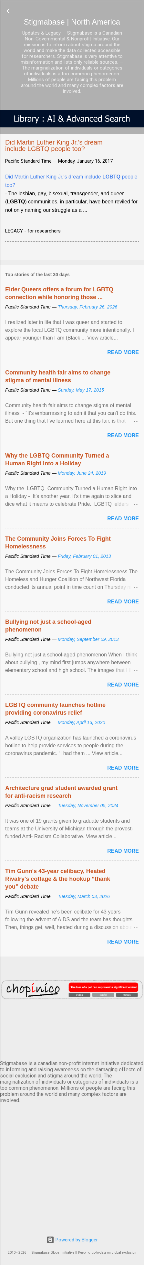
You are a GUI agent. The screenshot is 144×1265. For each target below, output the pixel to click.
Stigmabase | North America (72, 21)
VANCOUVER (72, 1031)
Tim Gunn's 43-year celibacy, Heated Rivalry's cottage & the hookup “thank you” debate (57, 879)
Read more (123, 352)
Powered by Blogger (72, 1240)
